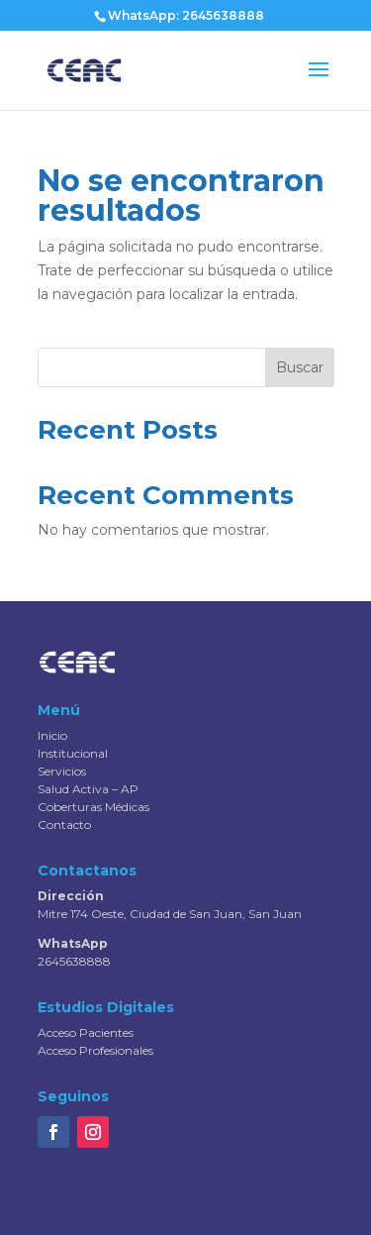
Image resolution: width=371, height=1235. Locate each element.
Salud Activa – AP (88, 788)
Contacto (64, 824)
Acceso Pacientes (86, 1032)
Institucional (73, 753)
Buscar (300, 367)
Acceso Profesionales (95, 1050)
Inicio (52, 735)
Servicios (62, 771)
